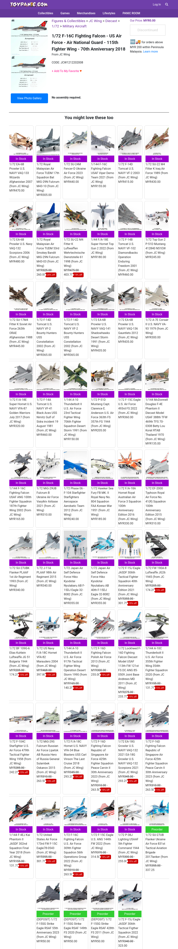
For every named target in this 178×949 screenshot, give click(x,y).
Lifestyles (109, 13)
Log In (157, 4)
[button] (166, 4)
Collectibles (45, 13)
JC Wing (95, 21)
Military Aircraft (75, 26)
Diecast (111, 21)
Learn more (150, 51)
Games (65, 13)
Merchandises (86, 13)
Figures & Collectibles (68, 21)
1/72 (55, 26)
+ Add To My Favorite (67, 71)
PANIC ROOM (131, 13)
